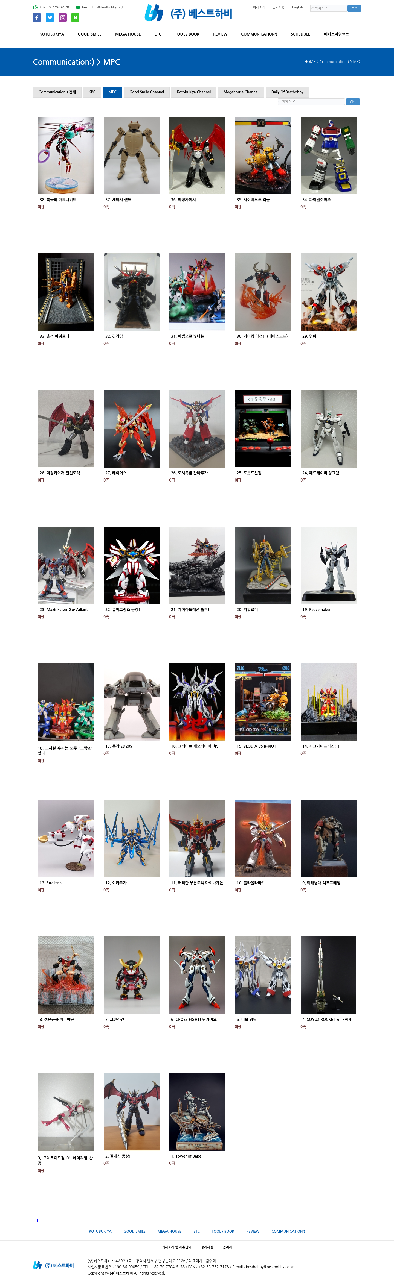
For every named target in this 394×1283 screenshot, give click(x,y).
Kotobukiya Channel (194, 92)
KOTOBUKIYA (52, 34)
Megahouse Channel (241, 92)
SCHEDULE (300, 34)
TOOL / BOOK (187, 34)
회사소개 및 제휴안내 (177, 1247)
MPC (112, 92)
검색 (354, 8)
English (297, 7)
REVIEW (220, 34)
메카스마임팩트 (336, 34)
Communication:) (259, 34)
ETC (158, 34)
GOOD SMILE (90, 34)
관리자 (227, 1247)
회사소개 (259, 7)
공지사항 (279, 7)
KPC (92, 92)
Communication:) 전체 (57, 92)
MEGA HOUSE (128, 34)
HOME (310, 62)
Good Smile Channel (146, 92)
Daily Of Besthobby (287, 92)
